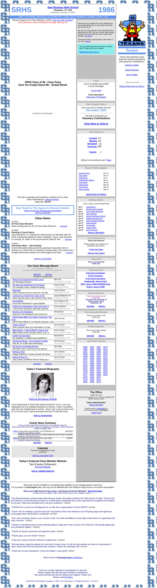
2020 (105, 363)
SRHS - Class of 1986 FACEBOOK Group (95, 284)
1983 (92, 351)
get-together (18, 301)
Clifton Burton (83, 185)
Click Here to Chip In (96, 124)
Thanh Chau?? (19, 325)
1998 (98, 349)
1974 (85, 368)
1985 (92, 356)
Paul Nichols (83, 182)
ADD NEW (37, 274)
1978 (85, 377)
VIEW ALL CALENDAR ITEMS (42, 456)
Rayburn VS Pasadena (23, 312)
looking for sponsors (21, 336)
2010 (98, 377)
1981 (92, 347)
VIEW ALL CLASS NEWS (43, 259)
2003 (98, 361)
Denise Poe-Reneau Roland (95, 216)
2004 (98, 363)
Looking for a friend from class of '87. (29, 296)
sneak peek (100, 408)
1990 (92, 368)
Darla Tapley (83, 175)
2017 (105, 356)
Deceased (92, 144)
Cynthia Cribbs (91, 228)
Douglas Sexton (84, 173)
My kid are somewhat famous (25, 346)
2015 (105, 351)
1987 (92, 361)
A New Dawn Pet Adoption (95, 273)
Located (93, 138)
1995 (92, 379)
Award (15, 438)
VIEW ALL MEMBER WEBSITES (42, 471)
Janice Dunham (132, 70)
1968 (85, 354)
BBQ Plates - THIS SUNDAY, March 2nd (30, 330)
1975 (85, 370)
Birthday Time (19, 352)
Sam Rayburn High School (63, 7)
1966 (85, 349)
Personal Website (43, 467)
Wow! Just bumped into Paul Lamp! (28, 279)
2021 (105, 365)
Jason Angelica (91, 214)
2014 (105, 349)
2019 (105, 361)
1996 (92, 381)
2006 (98, 368)
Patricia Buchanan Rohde (43, 399)
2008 (98, 372)
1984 (92, 354)
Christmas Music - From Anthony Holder (30, 341)
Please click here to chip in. (89, 52)
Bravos (88, 41)
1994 (92, 377)
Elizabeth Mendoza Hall (94, 218)
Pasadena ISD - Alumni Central (95, 281)
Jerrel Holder (132, 74)
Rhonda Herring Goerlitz (94, 209)
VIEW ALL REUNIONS (43, 213)
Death (15, 431)
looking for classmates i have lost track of (31, 306)
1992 (92, 372)
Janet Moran (83, 178)
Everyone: (92, 146)
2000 (98, 354)
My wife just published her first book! (29, 285)
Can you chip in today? (62, 20)
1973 (85, 365)
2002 (98, 358)
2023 (105, 370)
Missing (93, 141)
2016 (105, 354)
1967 (85, 351)
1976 (85, 372)
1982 (92, 349)
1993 (92, 375)
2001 (98, 356)
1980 (85, 381)
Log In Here (96, 90)
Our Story (88, 36)
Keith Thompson (92, 230)
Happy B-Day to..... (21, 357)
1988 (92, 363)
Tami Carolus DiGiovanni (94, 211)
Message (17, 290)
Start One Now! (95, 491)
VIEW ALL (48, 274)
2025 (105, 375)
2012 (98, 381)
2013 (105, 347)
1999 (98, 351)
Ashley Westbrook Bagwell (95, 221)
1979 (85, 379)
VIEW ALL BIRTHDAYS (96, 233)
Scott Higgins (83, 187)
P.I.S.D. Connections (95, 276)
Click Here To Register (96, 97)
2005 (98, 365)
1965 (85, 347)
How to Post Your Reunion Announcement (42, 211)
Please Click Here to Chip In (131, 86)
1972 (85, 363)
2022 (105, 368)
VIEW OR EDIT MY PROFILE (96, 194)
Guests (92, 152)
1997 (98, 347)
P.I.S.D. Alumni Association (95, 278)
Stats (109, 160)
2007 (98, 370)
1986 (92, 358)
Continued (63, 226)
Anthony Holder (132, 65)
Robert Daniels (91, 223)
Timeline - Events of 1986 (95, 287)
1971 (85, 361)
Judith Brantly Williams (86, 180)
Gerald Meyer (91, 207)
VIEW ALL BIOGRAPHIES (43, 416)
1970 (85, 358)
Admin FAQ (96, 413)
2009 (98, 375)
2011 (98, 379)
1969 (85, 356)
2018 (105, 358)
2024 (105, 372)
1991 (92, 370)
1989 (92, 365)
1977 (85, 375)
